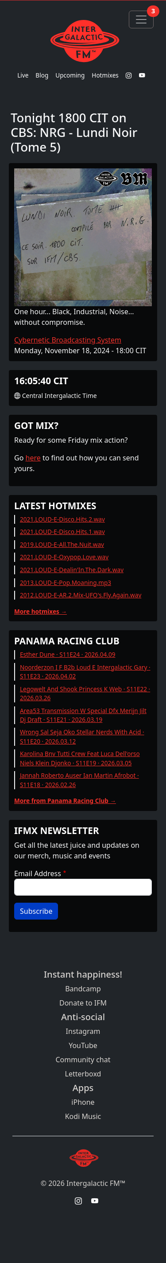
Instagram (83, 1031)
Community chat (82, 1059)
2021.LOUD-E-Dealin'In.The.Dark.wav (72, 569)
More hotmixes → (40, 611)
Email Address (37, 873)
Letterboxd (83, 1074)
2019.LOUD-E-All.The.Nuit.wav (62, 544)
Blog (41, 75)
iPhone (82, 1102)
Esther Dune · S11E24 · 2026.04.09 (68, 654)
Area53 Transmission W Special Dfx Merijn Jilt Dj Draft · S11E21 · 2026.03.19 (83, 715)
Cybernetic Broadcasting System (67, 340)
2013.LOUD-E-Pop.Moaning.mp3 (65, 582)
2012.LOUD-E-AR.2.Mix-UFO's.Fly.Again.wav (80, 595)
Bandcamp (83, 989)
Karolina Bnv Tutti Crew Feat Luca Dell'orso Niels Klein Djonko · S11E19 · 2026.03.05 (80, 758)
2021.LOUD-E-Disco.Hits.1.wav (62, 531)
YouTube (83, 1045)
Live (22, 75)
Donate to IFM (83, 1003)
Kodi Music (83, 1116)
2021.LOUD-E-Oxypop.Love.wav (64, 557)
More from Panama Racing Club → (65, 800)
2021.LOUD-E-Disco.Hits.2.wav (62, 519)
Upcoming (70, 75)
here (33, 458)
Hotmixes (105, 75)
